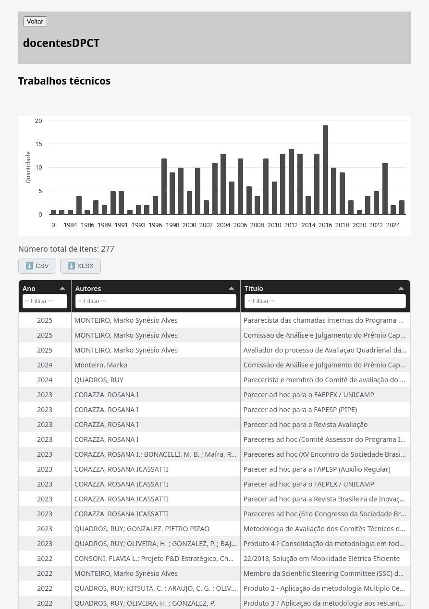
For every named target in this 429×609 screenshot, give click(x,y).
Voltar (35, 21)
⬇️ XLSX (80, 265)
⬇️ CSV (37, 265)
